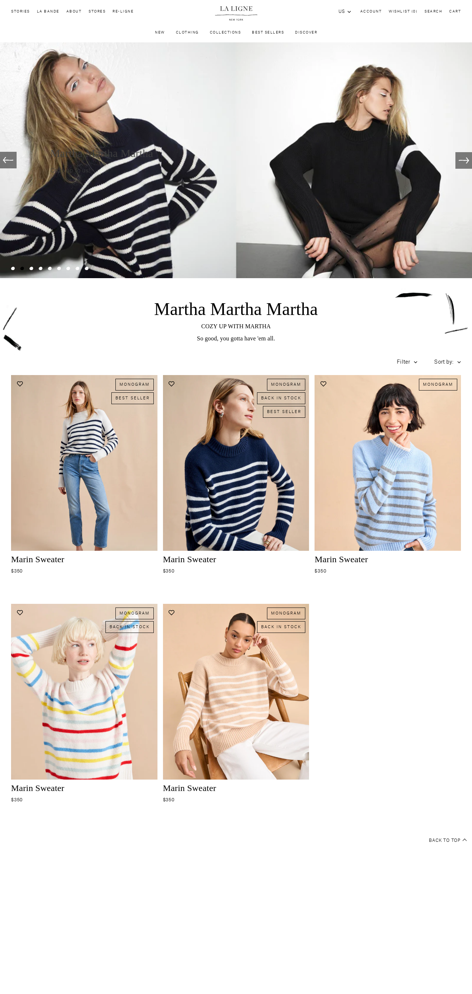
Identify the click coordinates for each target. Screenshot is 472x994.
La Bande (48, 13)
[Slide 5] (50, 268)
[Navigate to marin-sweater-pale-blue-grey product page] (388, 474)
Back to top (447, 841)
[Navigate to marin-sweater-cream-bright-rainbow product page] (84, 702)
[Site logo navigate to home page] (236, 13)
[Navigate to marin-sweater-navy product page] (236, 474)
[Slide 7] (68, 268)
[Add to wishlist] (20, 384)
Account (371, 11)
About (74, 13)
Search (433, 11)
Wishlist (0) (403, 11)
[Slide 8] (77, 268)
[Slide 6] (59, 268)
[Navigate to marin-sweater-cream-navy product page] (84, 474)
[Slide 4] (40, 268)
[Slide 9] (86, 268)
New (160, 34)
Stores (96, 13)
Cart (455, 11)
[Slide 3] (31, 268)
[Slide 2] (22, 268)
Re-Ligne (122, 13)
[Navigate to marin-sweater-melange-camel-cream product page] (236, 702)
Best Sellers (268, 34)
